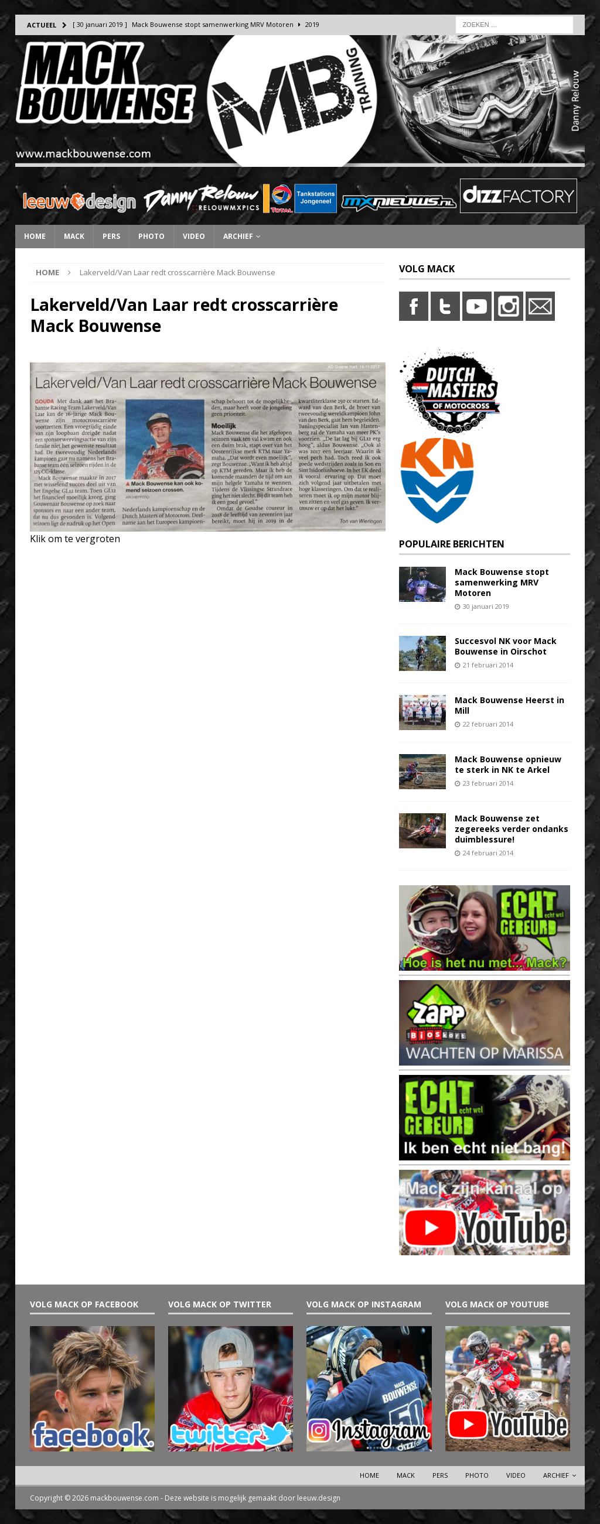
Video (194, 236)
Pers (111, 236)
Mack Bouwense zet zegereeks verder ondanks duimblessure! (511, 829)
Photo (151, 236)
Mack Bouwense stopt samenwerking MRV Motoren (502, 582)
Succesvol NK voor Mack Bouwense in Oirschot (506, 646)
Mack (74, 236)
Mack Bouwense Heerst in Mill (509, 705)
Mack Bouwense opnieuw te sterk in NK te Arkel (508, 764)
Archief (238, 236)
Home (35, 236)
